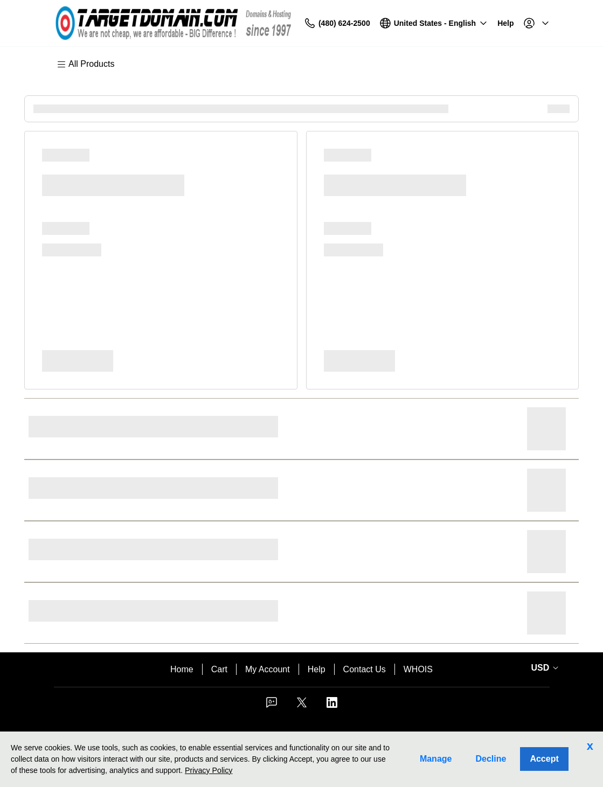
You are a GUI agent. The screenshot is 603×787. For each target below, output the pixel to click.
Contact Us (364, 669)
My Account (267, 669)
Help (316, 669)
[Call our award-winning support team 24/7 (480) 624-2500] (480, 23)
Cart (219, 669)
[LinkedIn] (331, 706)
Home (181, 669)
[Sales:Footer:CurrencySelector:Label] (543, 668)
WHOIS (418, 669)
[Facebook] (271, 706)
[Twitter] (301, 706)
